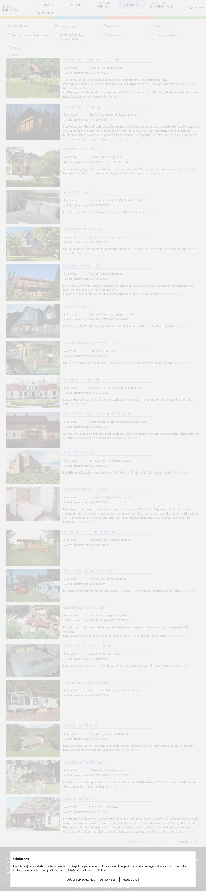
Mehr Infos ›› (114, 96)
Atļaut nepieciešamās (81, 879)
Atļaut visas (107, 879)
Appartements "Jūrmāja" (86, 489)
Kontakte (45, 12)
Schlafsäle (115, 35)
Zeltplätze (21, 48)
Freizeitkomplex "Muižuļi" (88, 570)
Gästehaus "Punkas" (82, 148)
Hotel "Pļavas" (77, 192)
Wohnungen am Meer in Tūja (90, 343)
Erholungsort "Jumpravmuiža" (91, 531)
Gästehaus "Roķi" (79, 798)
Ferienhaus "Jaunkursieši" (87, 682)
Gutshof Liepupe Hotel (85, 379)
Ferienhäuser (165, 26)
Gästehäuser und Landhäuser (32, 35)
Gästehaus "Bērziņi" (82, 725)
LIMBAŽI (128, 15)
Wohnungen (69, 26)
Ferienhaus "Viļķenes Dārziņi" (91, 59)
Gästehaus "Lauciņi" (82, 265)
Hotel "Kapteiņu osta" (84, 452)
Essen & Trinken (103, 4)
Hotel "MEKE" (76, 306)
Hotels (113, 26)
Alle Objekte (20, 25)
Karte (14, 54)
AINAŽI (25, 15)
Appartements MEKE (83, 229)
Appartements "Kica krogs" (89, 645)
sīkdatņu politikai (94, 870)
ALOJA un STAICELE (180, 15)
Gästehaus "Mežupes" (84, 762)
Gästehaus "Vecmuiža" (84, 607)
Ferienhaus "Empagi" (83, 106)
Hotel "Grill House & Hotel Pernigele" (98, 413)
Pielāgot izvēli (130, 879)
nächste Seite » (188, 841)
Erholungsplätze (168, 35)
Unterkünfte (131, 4)
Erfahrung (74, 4)
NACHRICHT (45, 4)
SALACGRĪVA (77, 15)
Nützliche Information (160, 4)
